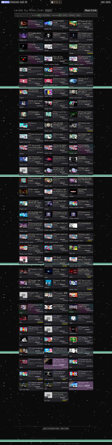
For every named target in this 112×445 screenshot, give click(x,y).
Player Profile (90, 10)
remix (54, 368)
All (59, 15)
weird (46, 277)
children (57, 64)
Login (103, 2)
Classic (65, 15)
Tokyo (78, 15)
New (39, 15)
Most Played (46, 15)
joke (71, 131)
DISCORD (7, 2)
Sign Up (108, 2)
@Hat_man (32, 24)
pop (21, 129)
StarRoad (71, 15)
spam (79, 185)
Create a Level (14, 2)
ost (50, 29)
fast (26, 27)
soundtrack (50, 379)
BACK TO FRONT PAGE (51, 428)
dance (31, 242)
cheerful (77, 30)
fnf (20, 86)
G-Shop (22, 2)
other (79, 266)
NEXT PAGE (64, 428)
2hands (21, 27)
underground (23, 299)
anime (76, 289)
